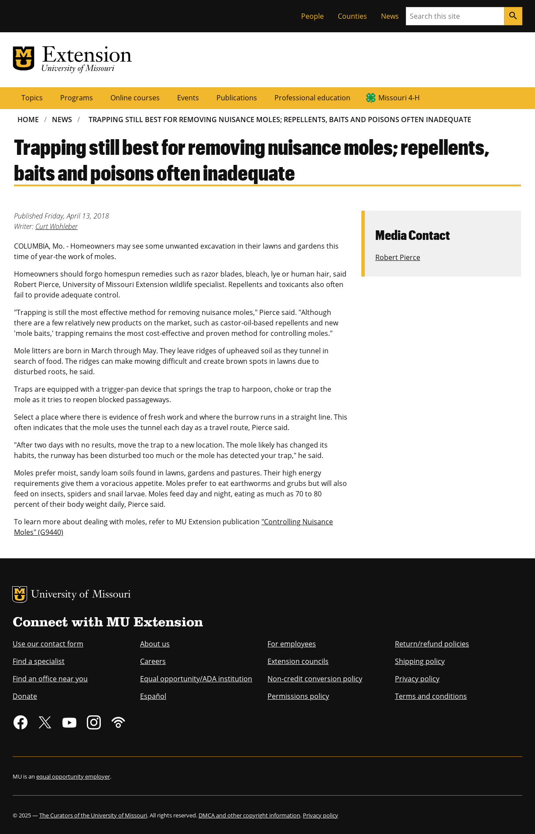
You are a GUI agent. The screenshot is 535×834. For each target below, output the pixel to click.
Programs (76, 98)
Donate (25, 696)
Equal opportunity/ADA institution (196, 679)
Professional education (312, 98)
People (312, 16)
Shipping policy (420, 661)
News (390, 16)
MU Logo (19, 594)
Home (28, 119)
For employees (292, 644)
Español (153, 696)
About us (155, 644)
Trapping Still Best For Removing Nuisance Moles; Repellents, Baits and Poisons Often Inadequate (280, 119)
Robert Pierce (397, 257)
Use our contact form (48, 644)
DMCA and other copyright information (249, 815)
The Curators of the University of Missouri (93, 815)
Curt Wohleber (56, 226)
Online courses (135, 98)
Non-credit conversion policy (315, 679)
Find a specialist (39, 661)
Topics (32, 98)
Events (188, 98)
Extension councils (298, 661)
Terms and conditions (431, 696)
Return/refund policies (432, 644)
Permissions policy (298, 696)
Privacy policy (417, 679)
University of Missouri (81, 595)
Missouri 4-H (399, 98)
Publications (236, 98)
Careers (153, 661)
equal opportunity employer (73, 776)
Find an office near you (50, 679)
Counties (352, 16)
